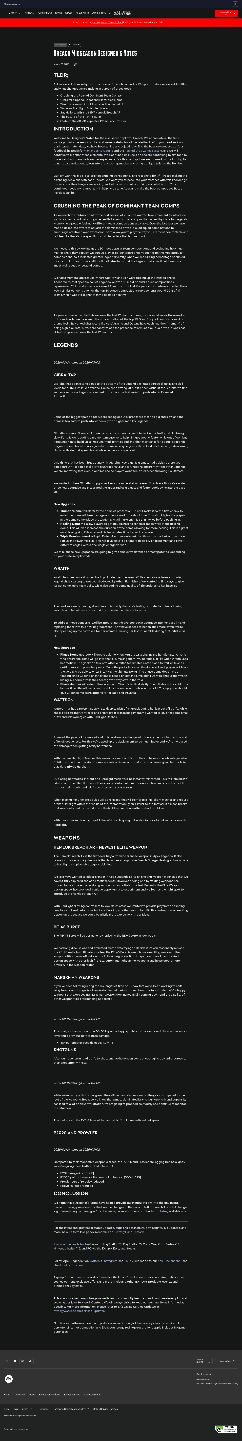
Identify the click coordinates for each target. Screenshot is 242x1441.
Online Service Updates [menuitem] (105, 1409)
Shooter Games (92, 1394)
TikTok (128, 1261)
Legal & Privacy (22, 1409)
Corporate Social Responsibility (71, 1409)
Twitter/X (120, 1232)
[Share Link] (75, 64)
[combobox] (203, 1361)
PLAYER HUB (82, 13)
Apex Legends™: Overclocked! (107, 22)
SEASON (29, 13)
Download (19, 1394)
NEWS (58, 13)
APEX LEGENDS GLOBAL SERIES (123, 13)
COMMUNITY (101, 13)
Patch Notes (158, 1211)
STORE (68, 13)
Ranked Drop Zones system (143, 151)
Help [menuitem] (6, 1409)
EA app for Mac (72, 1394)
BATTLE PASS (45, 13)
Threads (138, 1232)
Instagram (110, 1261)
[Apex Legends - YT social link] (15, 1361)
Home (7, 1394)
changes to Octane (100, 151)
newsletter (82, 1277)
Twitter (94, 1261)
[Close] (199, 23)
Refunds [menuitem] (44, 1409)
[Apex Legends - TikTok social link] (30, 1361)
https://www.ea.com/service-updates (79, 1311)
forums (78, 1265)
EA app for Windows (49, 1394)
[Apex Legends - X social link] (7, 1361)
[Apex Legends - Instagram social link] (22, 1361)
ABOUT (15, 13)
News (32, 1394)
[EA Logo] (8, 1379)
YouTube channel (169, 1261)
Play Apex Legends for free (72, 1244)
